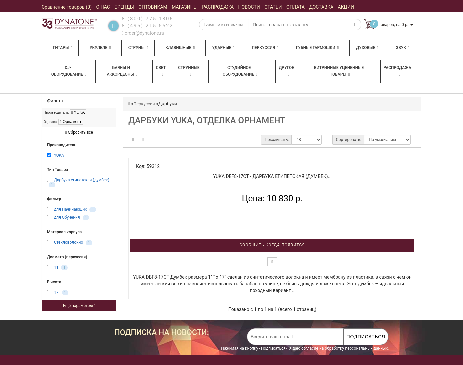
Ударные (223, 47)
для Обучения (67, 217)
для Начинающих (70, 209)
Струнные (188, 70)
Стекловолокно (68, 242)
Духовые (367, 47)
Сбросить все (79, 132)
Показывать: (277, 139)
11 (56, 267)
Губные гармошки (317, 47)
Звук (402, 47)
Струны (138, 47)
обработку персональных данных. (357, 348)
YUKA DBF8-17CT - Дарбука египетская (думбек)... (272, 176)
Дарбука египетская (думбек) (81, 180)
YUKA (78, 112)
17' (56, 292)
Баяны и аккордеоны (122, 71)
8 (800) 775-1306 (147, 19)
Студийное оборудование (240, 71)
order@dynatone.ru (143, 33)
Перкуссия (265, 47)
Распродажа (397, 70)
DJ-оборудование (69, 71)
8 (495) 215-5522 (147, 26)
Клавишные (180, 47)
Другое (286, 70)
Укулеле (100, 47)
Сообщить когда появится (272, 245)
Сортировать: (348, 139)
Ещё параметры (79, 305)
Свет (161, 70)
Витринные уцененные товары (339, 71)
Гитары (62, 47)
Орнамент (70, 121)
